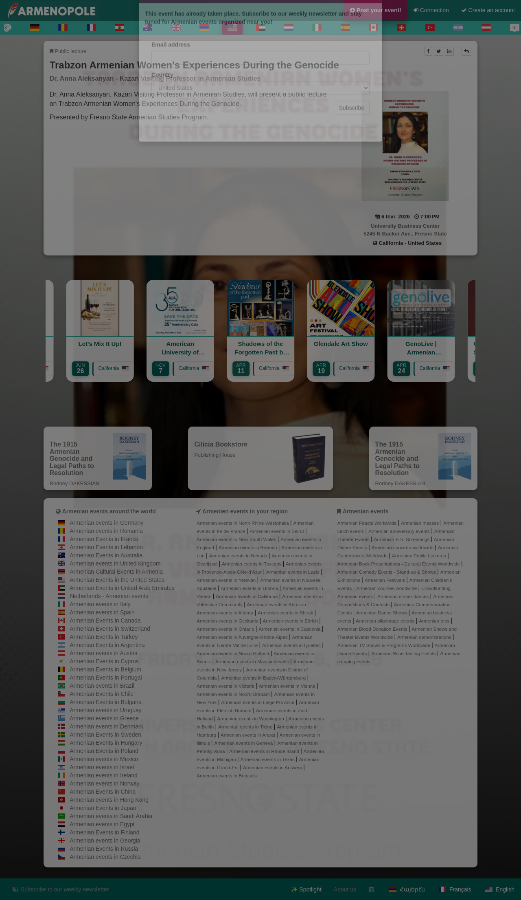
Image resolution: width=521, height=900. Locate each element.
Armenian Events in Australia (106, 555)
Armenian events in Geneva (244, 743)
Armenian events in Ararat (248, 734)
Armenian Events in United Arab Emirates (122, 588)
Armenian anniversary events (399, 531)
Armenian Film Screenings (402, 539)
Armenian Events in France (104, 539)
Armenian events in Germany (106, 522)
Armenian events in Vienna (288, 686)
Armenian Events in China (103, 791)
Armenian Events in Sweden (105, 734)
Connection (431, 10)
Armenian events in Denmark (106, 726)
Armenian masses (420, 523)
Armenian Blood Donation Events (373, 629)
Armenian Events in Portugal (106, 677)
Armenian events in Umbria (250, 588)
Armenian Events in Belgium (105, 669)
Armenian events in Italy (100, 604)
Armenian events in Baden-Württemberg (264, 677)
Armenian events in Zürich (291, 620)
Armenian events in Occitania (228, 620)
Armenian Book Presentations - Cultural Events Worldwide (399, 563)
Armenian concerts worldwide (403, 547)
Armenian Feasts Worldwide (367, 523)
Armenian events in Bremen (248, 547)
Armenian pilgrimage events (386, 620)
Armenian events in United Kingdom (115, 563)
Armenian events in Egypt (102, 824)
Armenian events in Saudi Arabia (111, 816)
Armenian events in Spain (102, 612)
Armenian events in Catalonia (290, 629)
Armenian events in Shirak (286, 612)
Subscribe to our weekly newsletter (61, 889)
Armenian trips (435, 620)
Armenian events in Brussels (227, 775)
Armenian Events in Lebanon (106, 547)
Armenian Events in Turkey (104, 637)
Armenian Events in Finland (104, 832)
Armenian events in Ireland (104, 775)
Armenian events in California (247, 596)
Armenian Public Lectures (419, 555)
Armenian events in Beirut (277, 531)
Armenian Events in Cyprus (104, 661)
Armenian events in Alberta (226, 612)
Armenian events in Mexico (104, 759)
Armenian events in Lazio (293, 571)
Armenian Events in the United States (117, 580)
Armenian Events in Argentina (107, 645)
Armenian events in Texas (268, 759)
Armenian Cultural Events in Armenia (116, 571)
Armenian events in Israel (102, 767)
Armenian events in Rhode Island (264, 751)
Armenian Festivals (385, 580)
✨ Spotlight (306, 889)
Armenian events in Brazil (102, 685)
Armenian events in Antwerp (273, 767)
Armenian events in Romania (106, 531)
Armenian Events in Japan (103, 808)
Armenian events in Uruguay (106, 710)
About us (345, 889)
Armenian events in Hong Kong (109, 800)
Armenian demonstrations (425, 637)
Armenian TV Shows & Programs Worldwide (384, 645)
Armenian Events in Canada (105, 620)
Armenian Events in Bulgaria (106, 702)
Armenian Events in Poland (104, 751)
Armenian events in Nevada (238, 555)
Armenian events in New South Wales (237, 539)
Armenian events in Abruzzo (277, 604)
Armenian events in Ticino (246, 726)
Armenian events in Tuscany (252, 563)
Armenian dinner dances (403, 596)
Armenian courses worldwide (387, 588)
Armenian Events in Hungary (106, 742)
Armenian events (366, 511)
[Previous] (6, 28)
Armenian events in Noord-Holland (233, 653)
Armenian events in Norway (104, 783)
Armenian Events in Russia (104, 848)
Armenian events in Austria (104, 653)
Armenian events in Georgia (105, 840)
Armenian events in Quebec (292, 645)
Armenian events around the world (109, 511)
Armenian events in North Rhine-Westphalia (243, 523)
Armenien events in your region (245, 511)
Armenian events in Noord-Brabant (234, 694)
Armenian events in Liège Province (258, 702)
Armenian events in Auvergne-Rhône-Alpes (243, 637)
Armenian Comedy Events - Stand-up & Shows (387, 571)
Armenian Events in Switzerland (110, 628)
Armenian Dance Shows (382, 612)
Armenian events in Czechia (105, 857)
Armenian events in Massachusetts (252, 661)
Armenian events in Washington (251, 718)
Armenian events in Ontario (226, 629)
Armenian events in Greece (104, 718)
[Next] (514, 28)
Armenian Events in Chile (102, 694)
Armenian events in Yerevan (227, 580)
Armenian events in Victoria (226, 686)
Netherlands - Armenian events (109, 596)
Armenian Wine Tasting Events (404, 653)
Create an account (488, 10)
